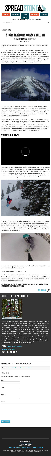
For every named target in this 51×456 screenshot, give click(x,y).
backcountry (7, 284)
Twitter (34, 447)
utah (17, 286)
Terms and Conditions (22, 443)
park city (41, 284)
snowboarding (12, 286)
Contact (18, 447)
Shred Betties (4, 286)
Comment (3, 402)
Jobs (14, 447)
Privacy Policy (29, 443)
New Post (6, 14)
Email (3, 387)
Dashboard (15, 14)
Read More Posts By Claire (8, 349)
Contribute (34, 14)
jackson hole (34, 284)
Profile (25, 14)
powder (46, 284)
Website (3, 394)
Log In (25, 17)
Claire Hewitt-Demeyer (21, 39)
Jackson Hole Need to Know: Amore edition (19, 368)
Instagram (40, 447)
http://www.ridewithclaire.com (14, 346)
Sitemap (24, 447)
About (10, 447)
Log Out (44, 14)
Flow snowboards (26, 284)
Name (3, 380)
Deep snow (18, 284)
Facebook (29, 447)
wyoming (21, 286)
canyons (13, 284)
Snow (9, 30)
